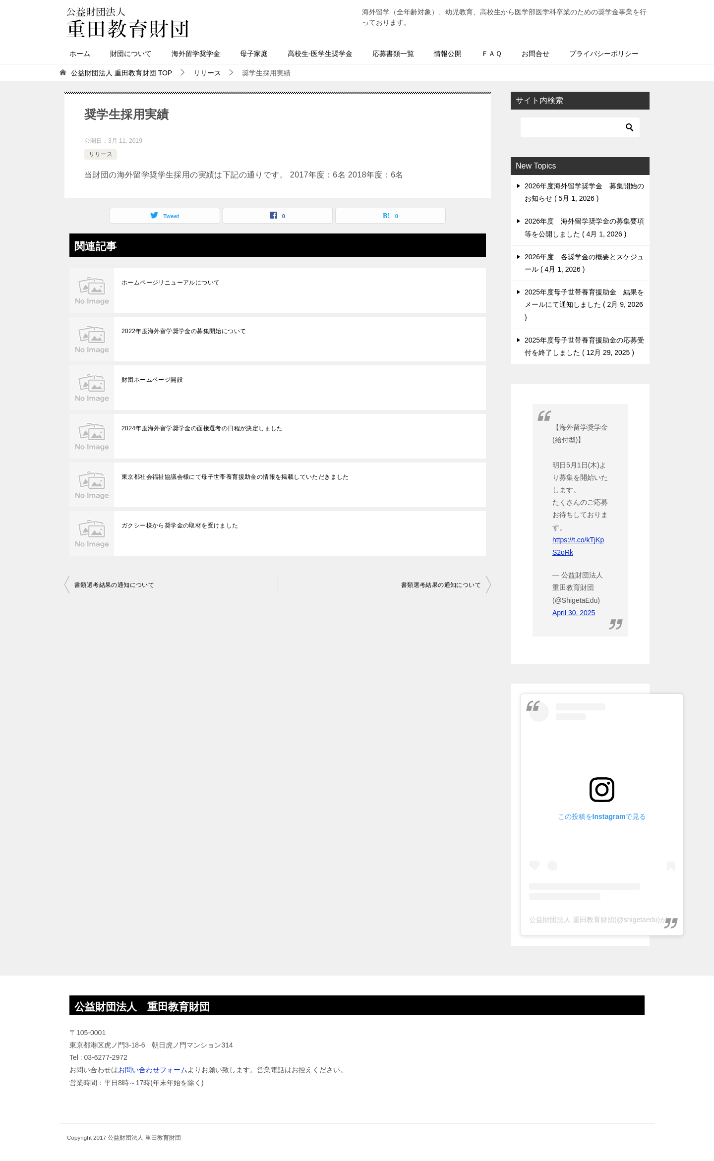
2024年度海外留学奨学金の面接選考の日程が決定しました (202, 428)
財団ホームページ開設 (152, 379)
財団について (131, 54)
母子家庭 (254, 54)
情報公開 (448, 54)
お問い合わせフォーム (152, 1070)
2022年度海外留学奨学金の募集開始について (183, 331)
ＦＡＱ (491, 54)
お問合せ (535, 54)
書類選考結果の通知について (114, 584)
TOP (121, 73)
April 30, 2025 (573, 613)
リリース (101, 154)
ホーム (79, 54)
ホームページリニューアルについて (170, 282)
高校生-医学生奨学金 (320, 54)
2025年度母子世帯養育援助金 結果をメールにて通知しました (584, 304)
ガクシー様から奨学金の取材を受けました (179, 525)
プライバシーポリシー (604, 54)
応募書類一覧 (393, 54)
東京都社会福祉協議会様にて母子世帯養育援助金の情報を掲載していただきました (235, 476)
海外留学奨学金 (196, 54)
